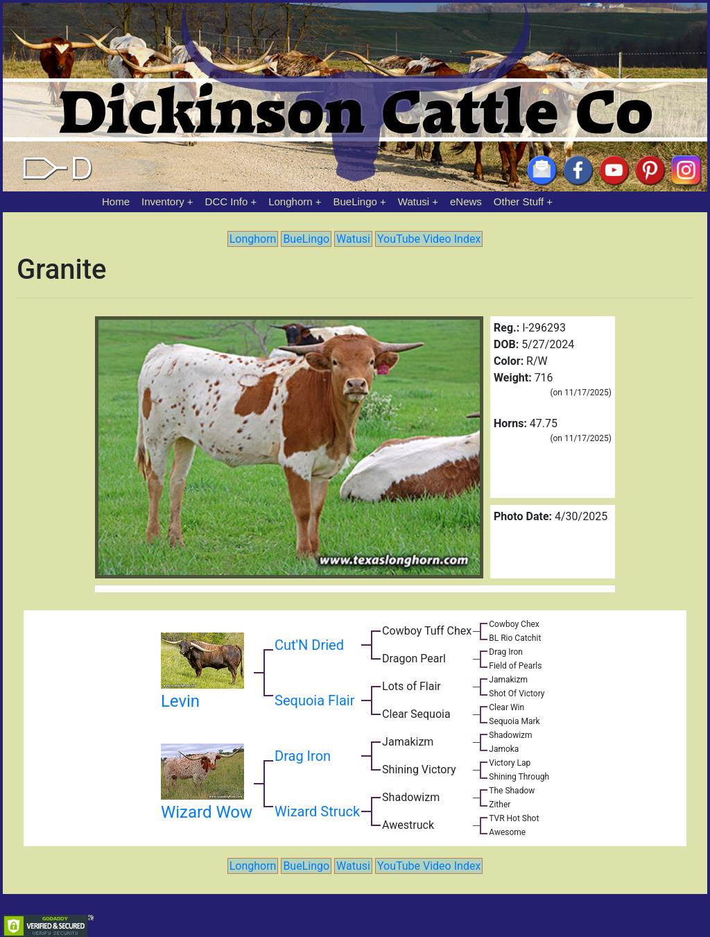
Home (116, 201)
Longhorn (290, 201)
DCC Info (226, 201)
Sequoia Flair (314, 700)
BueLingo (355, 201)
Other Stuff (519, 201)
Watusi (413, 201)
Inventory (162, 201)
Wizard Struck (317, 811)
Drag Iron (303, 756)
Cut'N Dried (309, 645)
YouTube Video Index (428, 239)
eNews (466, 201)
